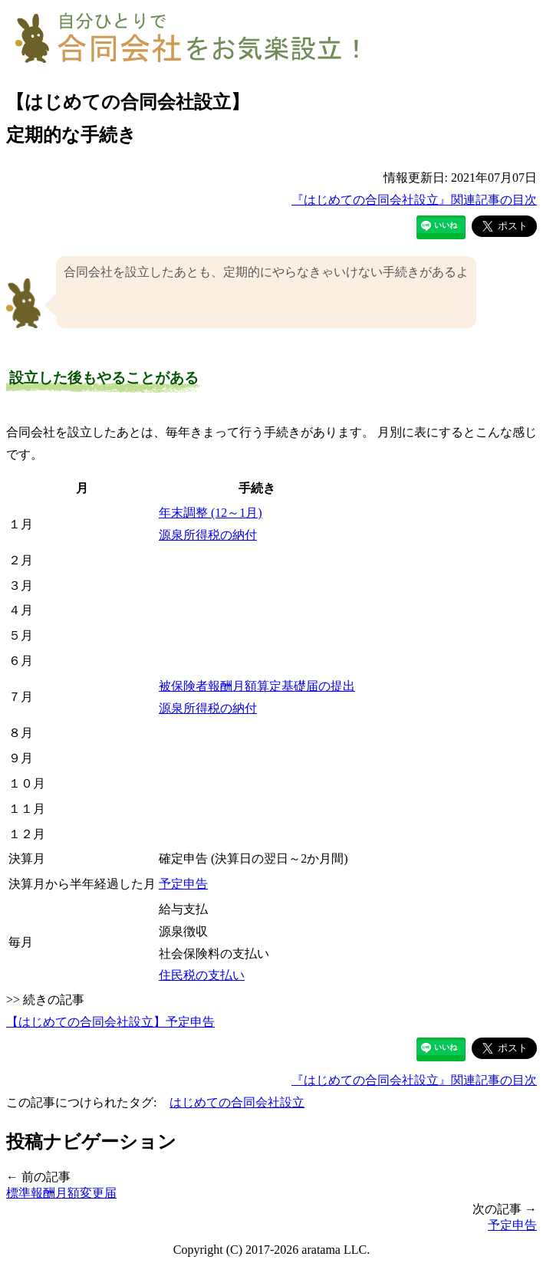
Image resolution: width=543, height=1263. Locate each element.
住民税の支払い (202, 975)
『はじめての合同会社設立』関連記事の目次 (414, 199)
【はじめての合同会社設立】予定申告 (110, 1021)
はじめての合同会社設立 (236, 1102)
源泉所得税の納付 (208, 534)
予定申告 (183, 883)
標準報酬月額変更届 (61, 1192)
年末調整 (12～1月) (210, 512)
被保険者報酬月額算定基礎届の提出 (257, 685)
